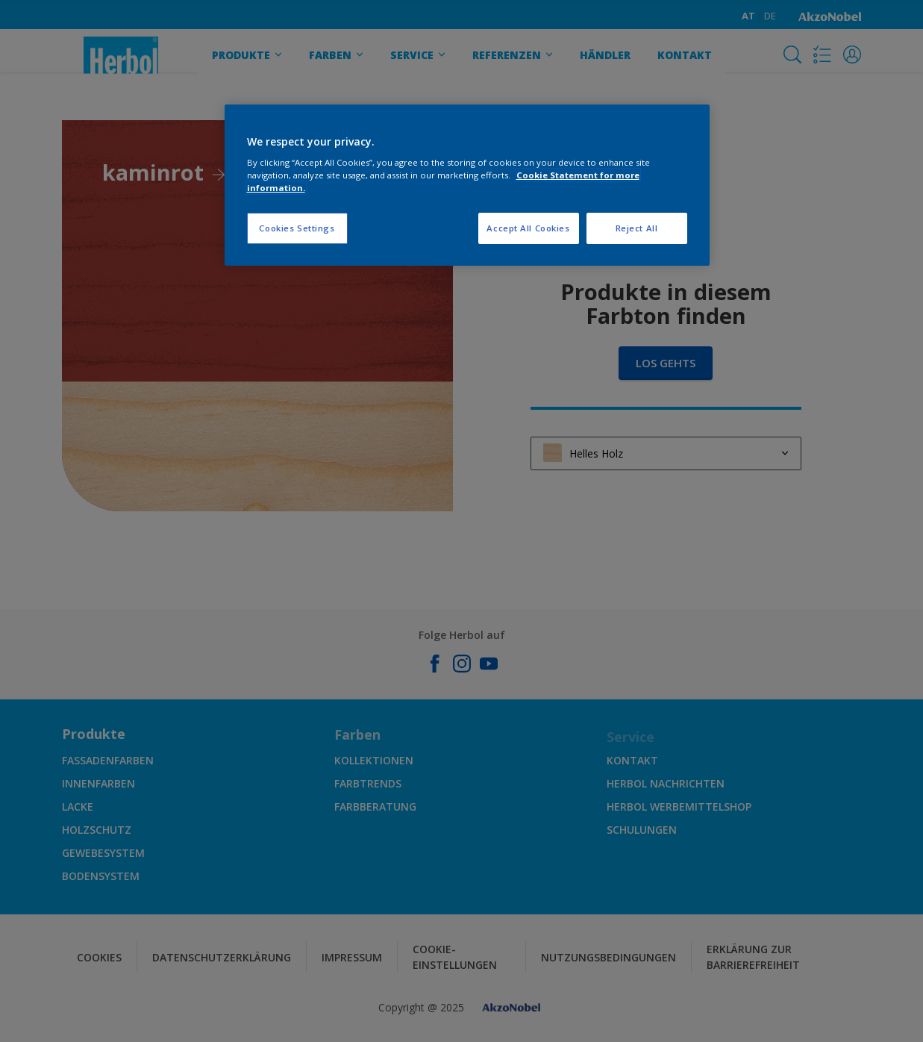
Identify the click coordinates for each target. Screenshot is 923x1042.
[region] (467, 185)
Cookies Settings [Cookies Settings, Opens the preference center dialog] (296, 228)
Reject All (637, 228)
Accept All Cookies (527, 228)
